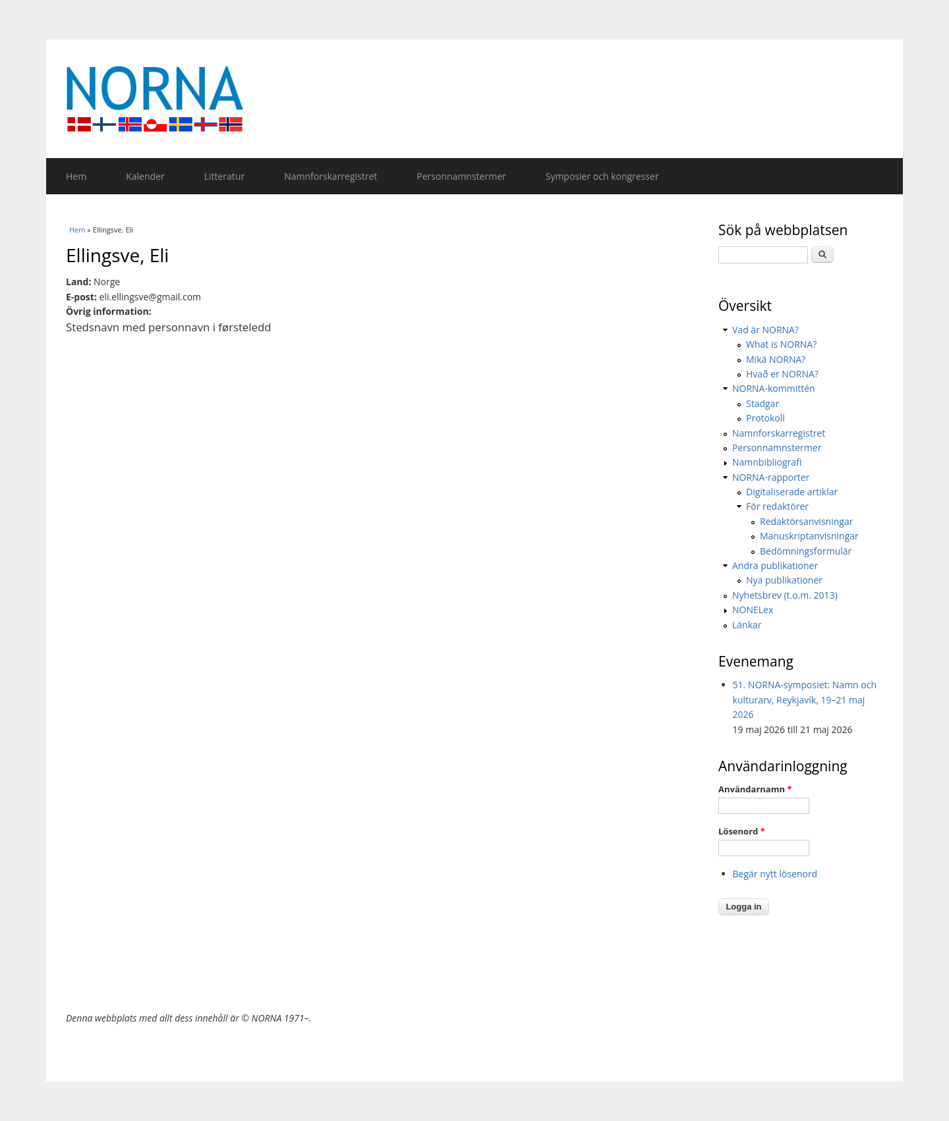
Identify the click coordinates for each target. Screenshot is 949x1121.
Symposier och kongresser (602, 176)
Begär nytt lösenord (775, 873)
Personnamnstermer (461, 176)
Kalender (145, 176)
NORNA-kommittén (773, 388)
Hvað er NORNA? (782, 374)
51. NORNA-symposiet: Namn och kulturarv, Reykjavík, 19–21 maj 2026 (805, 699)
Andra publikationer (775, 565)
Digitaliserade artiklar (792, 491)
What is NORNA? (781, 344)
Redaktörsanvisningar (806, 521)
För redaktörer (777, 506)
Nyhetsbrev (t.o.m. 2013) (785, 595)
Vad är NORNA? (765, 329)
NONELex (752, 609)
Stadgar (762, 403)
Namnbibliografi (766, 462)
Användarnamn (754, 789)
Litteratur (224, 176)
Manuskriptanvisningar (809, 536)
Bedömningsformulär (805, 551)
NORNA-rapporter (770, 477)
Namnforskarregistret (330, 176)
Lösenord (741, 831)
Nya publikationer (784, 580)
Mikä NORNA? (775, 359)
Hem (76, 176)
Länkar (747, 624)
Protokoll (765, 418)
